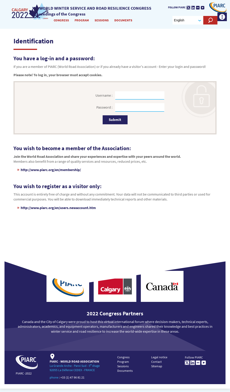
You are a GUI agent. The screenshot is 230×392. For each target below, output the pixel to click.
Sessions (102, 22)
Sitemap (156, 370)
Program (82, 22)
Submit (115, 122)
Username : (104, 98)
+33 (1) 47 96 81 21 (72, 381)
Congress (61, 22)
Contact (156, 365)
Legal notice (159, 361)
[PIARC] (217, 9)
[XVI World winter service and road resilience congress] (31, 13)
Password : (104, 110)
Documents (124, 22)
